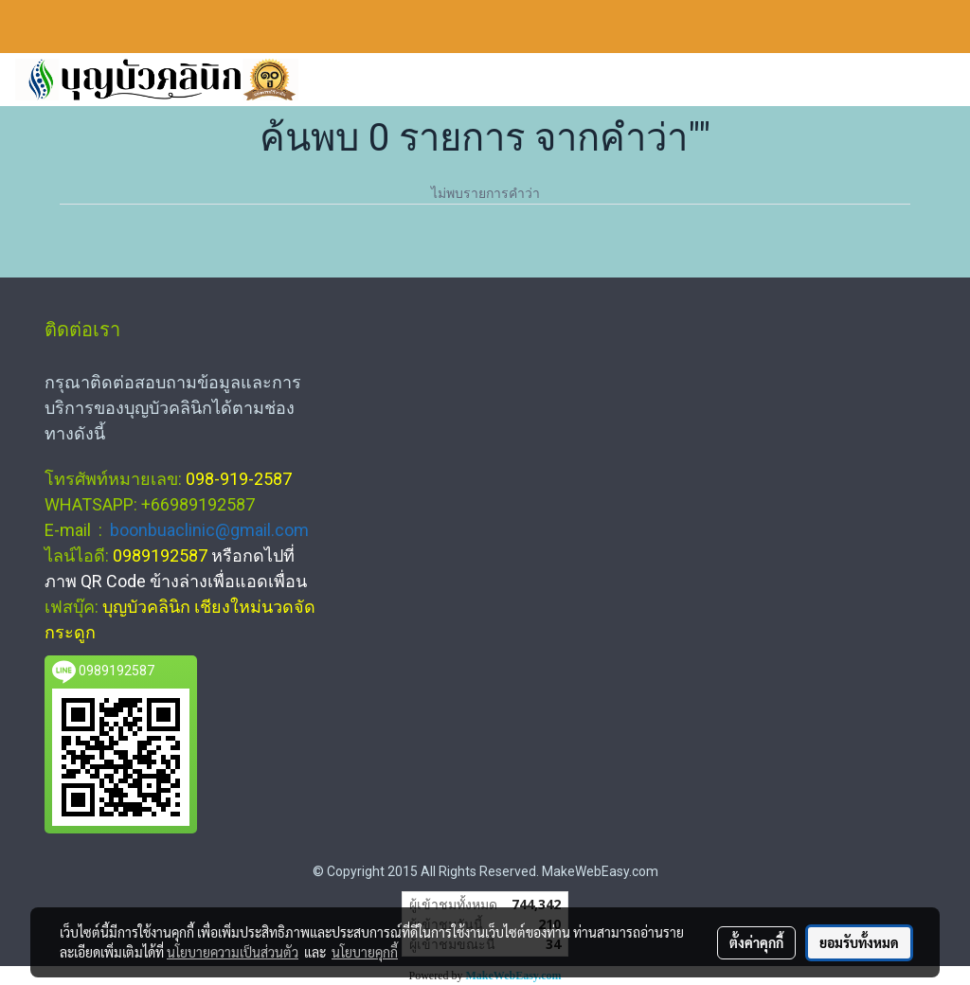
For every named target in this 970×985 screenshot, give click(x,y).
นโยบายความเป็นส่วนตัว (232, 951)
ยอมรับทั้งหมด (859, 942)
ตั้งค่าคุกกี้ (756, 942)
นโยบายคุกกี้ (365, 951)
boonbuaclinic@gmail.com (209, 530)
